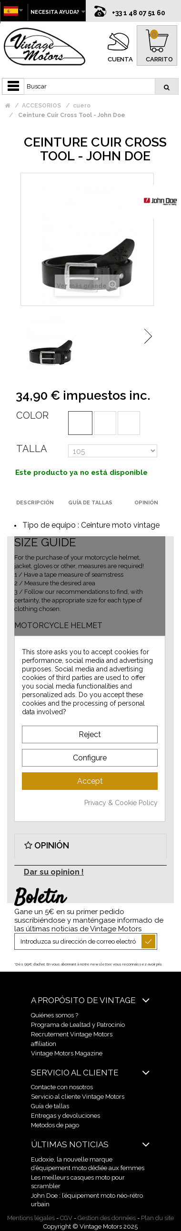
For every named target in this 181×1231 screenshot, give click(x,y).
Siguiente (148, 336)
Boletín (39, 898)
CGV (66, 1217)
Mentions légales (31, 1217)
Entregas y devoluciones (65, 1115)
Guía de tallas (50, 1106)
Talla (31, 448)
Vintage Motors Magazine (66, 1053)
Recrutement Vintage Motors (71, 1034)
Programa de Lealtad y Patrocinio (78, 1024)
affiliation (43, 1043)
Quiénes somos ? (54, 1015)
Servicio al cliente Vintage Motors (77, 1096)
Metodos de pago (55, 1125)
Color (32, 415)
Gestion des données (107, 1217)
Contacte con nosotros (62, 1087)
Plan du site (157, 1217)
